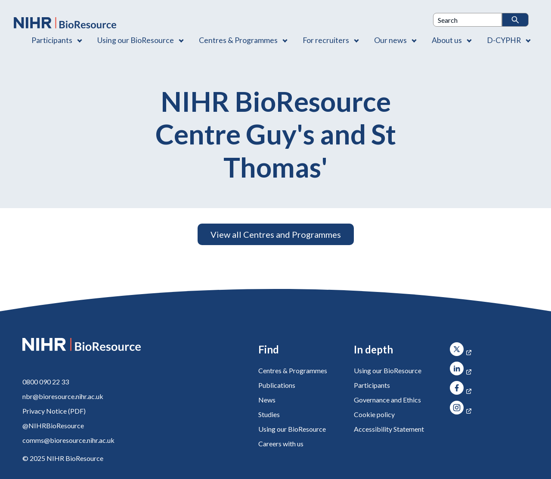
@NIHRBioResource (53, 425)
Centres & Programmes (292, 370)
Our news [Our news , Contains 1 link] (390, 40)
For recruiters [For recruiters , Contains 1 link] (326, 40)
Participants (372, 385)
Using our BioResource (292, 429)
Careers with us (280, 443)
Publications (276, 385)
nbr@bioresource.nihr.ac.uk (62, 396)
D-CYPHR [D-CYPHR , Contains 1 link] (504, 40)
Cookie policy (374, 414)
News (267, 400)
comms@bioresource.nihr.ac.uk (68, 440)
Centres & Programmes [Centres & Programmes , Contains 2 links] (238, 40)
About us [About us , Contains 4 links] (447, 40)
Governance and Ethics (387, 400)
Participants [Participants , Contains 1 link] (51, 40)
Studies (269, 414)
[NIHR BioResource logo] (65, 22)
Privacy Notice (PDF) (54, 411)
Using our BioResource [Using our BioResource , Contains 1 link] (135, 40)
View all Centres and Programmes (275, 234)
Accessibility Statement (389, 429)
